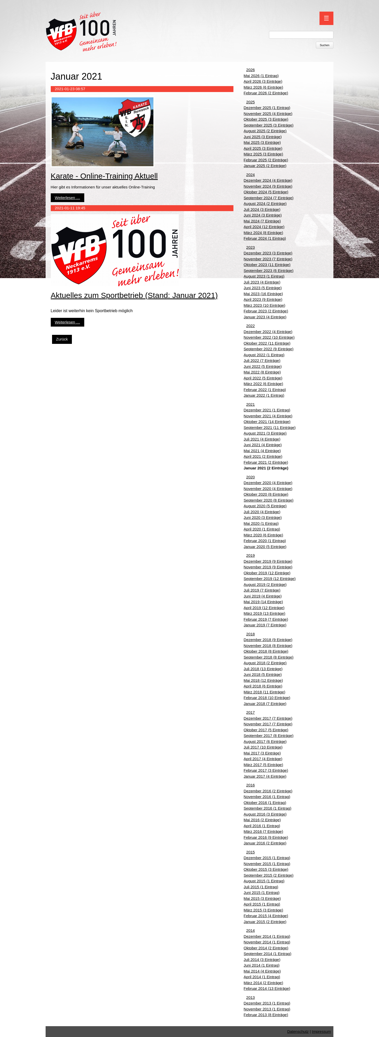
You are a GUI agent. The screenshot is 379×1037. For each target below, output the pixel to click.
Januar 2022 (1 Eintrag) (264, 395)
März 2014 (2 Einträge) (263, 983)
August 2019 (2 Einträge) (265, 584)
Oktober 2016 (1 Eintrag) (265, 802)
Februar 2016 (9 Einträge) (266, 837)
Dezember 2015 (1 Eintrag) (267, 858)
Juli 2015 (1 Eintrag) (261, 887)
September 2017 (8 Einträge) (268, 735)
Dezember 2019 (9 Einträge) (268, 561)
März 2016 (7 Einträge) (263, 831)
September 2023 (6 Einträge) (268, 270)
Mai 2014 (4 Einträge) (262, 971)
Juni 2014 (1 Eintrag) (262, 965)
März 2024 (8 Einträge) (263, 232)
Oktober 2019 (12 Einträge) (267, 573)
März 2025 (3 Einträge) (263, 154)
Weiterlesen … (67, 197)
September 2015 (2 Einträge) (268, 875)
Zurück (62, 339)
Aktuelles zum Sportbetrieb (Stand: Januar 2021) (134, 295)
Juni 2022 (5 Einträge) (263, 366)
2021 (250, 404)
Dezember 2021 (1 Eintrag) (267, 410)
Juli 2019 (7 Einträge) (262, 590)
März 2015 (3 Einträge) (263, 910)
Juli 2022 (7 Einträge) (262, 360)
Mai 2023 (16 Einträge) (263, 294)
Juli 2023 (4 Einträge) (262, 282)
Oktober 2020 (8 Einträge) (266, 494)
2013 (250, 997)
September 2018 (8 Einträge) (268, 657)
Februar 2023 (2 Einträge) (266, 311)
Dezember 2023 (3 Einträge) (268, 253)
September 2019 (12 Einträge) (270, 578)
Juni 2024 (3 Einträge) (263, 215)
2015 (250, 852)
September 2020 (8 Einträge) (268, 500)
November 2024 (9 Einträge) (268, 186)
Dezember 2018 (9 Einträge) (268, 639)
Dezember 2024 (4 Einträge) (268, 180)
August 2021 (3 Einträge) (265, 433)
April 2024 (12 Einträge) (264, 227)
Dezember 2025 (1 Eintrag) (267, 107)
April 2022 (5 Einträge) (263, 378)
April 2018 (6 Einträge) (263, 686)
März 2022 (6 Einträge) (263, 383)
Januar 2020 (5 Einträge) (265, 546)
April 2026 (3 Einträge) (263, 81)
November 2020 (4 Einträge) (268, 488)
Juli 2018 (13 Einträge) (263, 669)
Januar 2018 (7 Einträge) (265, 703)
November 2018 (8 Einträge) (268, 645)
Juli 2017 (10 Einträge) (263, 747)
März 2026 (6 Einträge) (263, 87)
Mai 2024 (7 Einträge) (262, 221)
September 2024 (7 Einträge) (268, 198)
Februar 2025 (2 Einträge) (266, 160)
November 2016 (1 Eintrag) (267, 796)
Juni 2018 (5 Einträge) (263, 674)
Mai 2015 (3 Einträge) (262, 898)
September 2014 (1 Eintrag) (267, 953)
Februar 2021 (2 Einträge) (266, 462)
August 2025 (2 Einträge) (265, 131)
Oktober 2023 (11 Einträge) (267, 264)
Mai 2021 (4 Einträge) (262, 451)
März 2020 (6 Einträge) (263, 535)
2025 (250, 102)
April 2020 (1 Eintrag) (262, 529)
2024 (250, 174)
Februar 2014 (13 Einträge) (267, 988)
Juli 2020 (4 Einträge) (262, 512)
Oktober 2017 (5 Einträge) (266, 730)
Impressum (321, 1031)
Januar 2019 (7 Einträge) (265, 625)
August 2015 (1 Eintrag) (264, 881)
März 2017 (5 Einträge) (263, 764)
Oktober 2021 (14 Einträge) (267, 421)
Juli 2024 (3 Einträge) (262, 209)
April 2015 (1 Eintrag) (262, 904)
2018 (250, 634)
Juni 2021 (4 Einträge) (263, 445)
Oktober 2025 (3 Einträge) (266, 119)
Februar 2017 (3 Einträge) (266, 770)
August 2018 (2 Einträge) (265, 663)
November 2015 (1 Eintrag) (267, 863)
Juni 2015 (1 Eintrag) (262, 892)
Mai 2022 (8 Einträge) (262, 372)
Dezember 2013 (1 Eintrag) (267, 1003)
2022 (250, 325)
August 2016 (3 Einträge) (265, 814)
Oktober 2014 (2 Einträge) (266, 948)
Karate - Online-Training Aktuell (104, 176)
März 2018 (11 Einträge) (264, 692)
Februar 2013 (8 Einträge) (266, 1015)
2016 (250, 785)
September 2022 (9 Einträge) (268, 349)
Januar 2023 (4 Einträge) (265, 317)
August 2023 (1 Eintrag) (264, 276)
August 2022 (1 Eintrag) (264, 355)
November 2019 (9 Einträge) (268, 567)
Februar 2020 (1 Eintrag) (265, 540)
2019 (250, 555)
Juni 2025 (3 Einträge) (263, 137)
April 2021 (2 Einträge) (263, 456)
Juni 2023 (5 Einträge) (263, 288)
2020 (250, 477)
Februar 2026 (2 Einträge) (266, 93)
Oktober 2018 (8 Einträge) (266, 651)
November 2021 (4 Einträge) (268, 416)
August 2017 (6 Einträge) (265, 741)
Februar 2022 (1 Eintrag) (265, 389)
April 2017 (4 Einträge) (263, 759)
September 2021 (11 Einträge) (270, 427)
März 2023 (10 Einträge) (264, 305)
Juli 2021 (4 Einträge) (262, 439)
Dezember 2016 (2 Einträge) (268, 791)
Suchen (324, 45)
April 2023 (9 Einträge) (263, 299)
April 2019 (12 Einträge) (264, 607)
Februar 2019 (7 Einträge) (266, 619)
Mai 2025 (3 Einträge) (262, 142)
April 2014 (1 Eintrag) (262, 977)
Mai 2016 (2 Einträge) (262, 820)
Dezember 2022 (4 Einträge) (268, 331)
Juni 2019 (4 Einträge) (263, 596)
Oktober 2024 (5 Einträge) (266, 192)
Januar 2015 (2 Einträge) (265, 921)
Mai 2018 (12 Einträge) (263, 680)
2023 (250, 247)
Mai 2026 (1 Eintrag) (261, 75)
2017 (250, 712)
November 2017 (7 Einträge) (268, 724)
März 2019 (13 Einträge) (264, 613)
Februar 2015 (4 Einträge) (266, 916)
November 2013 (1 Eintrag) (267, 1009)
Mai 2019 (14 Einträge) (263, 602)
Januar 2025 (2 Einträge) (265, 165)
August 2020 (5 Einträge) (265, 506)
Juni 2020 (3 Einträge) (263, 517)
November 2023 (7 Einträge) (268, 259)
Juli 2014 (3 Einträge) (262, 959)
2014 (250, 930)
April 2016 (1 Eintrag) (262, 826)
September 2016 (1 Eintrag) (267, 808)
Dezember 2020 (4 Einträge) (268, 482)
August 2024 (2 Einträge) (265, 203)
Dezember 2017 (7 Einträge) (268, 718)
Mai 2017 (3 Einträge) (262, 753)
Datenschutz (298, 1031)
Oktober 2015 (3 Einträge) (266, 869)
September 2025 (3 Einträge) (268, 125)
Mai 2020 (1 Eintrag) (261, 523)
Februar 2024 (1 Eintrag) (265, 238)
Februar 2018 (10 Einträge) (267, 697)
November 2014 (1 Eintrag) (267, 942)
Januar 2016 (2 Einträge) (265, 843)
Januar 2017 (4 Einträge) (265, 776)
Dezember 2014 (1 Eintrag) (267, 936)
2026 (250, 70)
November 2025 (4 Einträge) (268, 113)
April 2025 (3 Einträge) (263, 148)
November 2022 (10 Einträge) (269, 337)
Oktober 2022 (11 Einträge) (267, 343)
